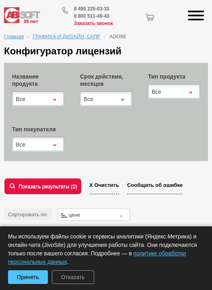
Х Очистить (104, 185)
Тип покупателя (34, 129)
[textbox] (94, 215)
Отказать (73, 277)
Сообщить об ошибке (155, 185)
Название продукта (25, 80)
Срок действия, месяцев (101, 80)
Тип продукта (166, 76)
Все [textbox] (20, 99)
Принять (28, 277)
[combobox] (38, 99)
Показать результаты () (48, 186)
